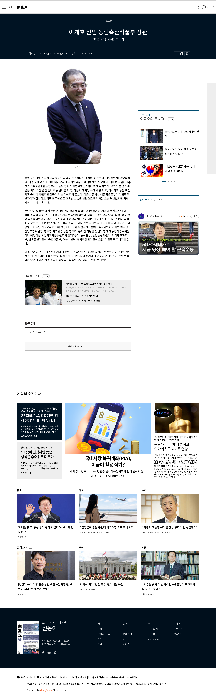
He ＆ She (32, 276)
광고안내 (178, 634)
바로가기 (185, 216)
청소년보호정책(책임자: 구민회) (121, 677)
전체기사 (127, 644)
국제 (125, 628)
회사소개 (31, 677)
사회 (100, 628)
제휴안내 (63, 677)
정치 (100, 623)
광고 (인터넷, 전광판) (47, 677)
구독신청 (178, 628)
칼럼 (100, 644)
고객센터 (72, 677)
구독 (46, 276)
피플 (125, 639)
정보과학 (127, 634)
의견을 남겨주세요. (37, 332)
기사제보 (178, 623)
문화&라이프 (104, 634)
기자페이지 (154, 639)
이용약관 (82, 677)
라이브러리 (154, 634)
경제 (125, 623)
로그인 (210, 8)
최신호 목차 (154, 628)
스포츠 (101, 639)
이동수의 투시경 (152, 118)
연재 (150, 623)
